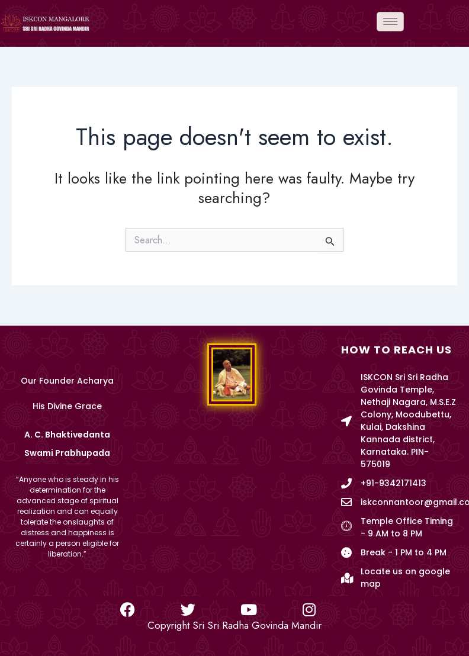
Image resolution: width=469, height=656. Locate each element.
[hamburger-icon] (390, 21)
